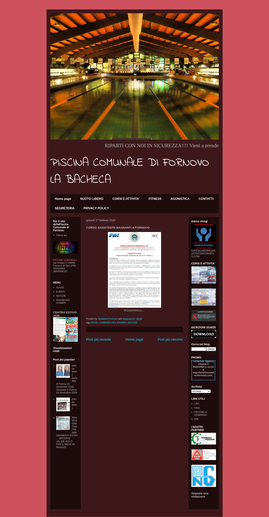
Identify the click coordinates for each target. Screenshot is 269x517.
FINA (197, 407)
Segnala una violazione (199, 495)
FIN (196, 419)
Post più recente (98, 339)
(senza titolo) (74, 370)
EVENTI (60, 291)
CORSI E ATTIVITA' (126, 198)
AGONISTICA (180, 198)
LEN (196, 403)
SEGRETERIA (65, 208)
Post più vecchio (170, 339)
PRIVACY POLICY (96, 208)
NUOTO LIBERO (91, 198)
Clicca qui (61, 235)
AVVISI (94, 322)
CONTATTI (206, 198)
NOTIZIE (132, 322)
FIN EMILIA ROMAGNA (200, 414)
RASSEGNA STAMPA (63, 301)
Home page (63, 198)
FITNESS (155, 198)
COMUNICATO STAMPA (112, 322)
